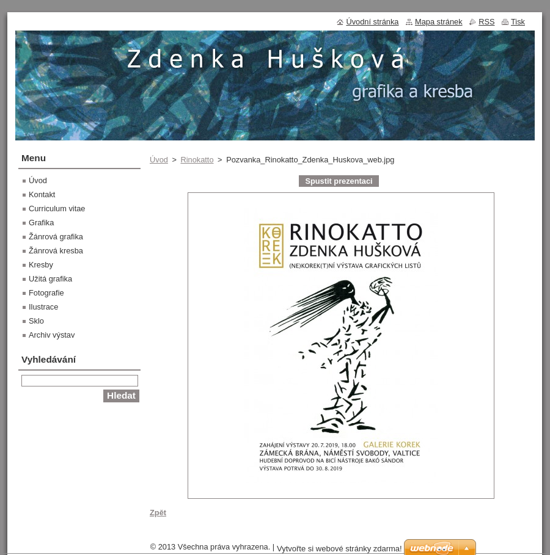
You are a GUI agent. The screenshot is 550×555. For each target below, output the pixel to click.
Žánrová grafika (56, 236)
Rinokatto (196, 159)
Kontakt (42, 194)
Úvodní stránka (372, 21)
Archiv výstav (52, 334)
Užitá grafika (50, 278)
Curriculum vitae (57, 208)
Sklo (36, 320)
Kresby (41, 264)
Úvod (159, 159)
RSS (486, 21)
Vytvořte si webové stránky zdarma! (339, 548)
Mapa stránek (439, 21)
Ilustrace (43, 306)
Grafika (41, 222)
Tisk (518, 21)
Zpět (158, 512)
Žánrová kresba (56, 250)
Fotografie (46, 292)
